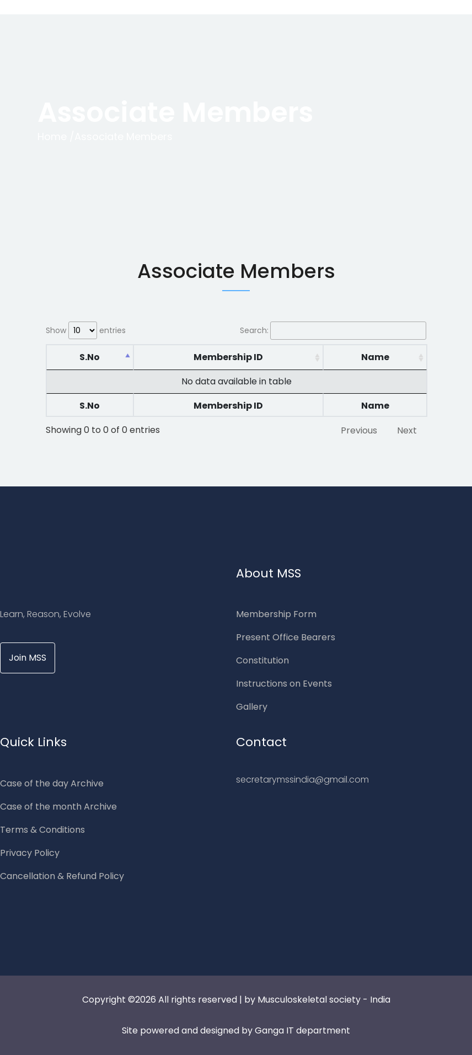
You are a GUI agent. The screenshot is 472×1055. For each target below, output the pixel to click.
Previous (359, 430)
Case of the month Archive (58, 806)
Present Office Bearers (285, 637)
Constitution (262, 660)
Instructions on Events (284, 683)
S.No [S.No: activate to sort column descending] (89, 357)
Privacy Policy (30, 853)
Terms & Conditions (42, 829)
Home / (55, 136)
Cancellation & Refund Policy (62, 876)
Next (407, 430)
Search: (333, 331)
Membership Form (276, 614)
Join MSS (27, 657)
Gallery (251, 706)
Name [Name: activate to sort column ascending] (375, 357)
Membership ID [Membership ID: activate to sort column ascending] (228, 357)
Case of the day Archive (52, 783)
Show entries (86, 330)
